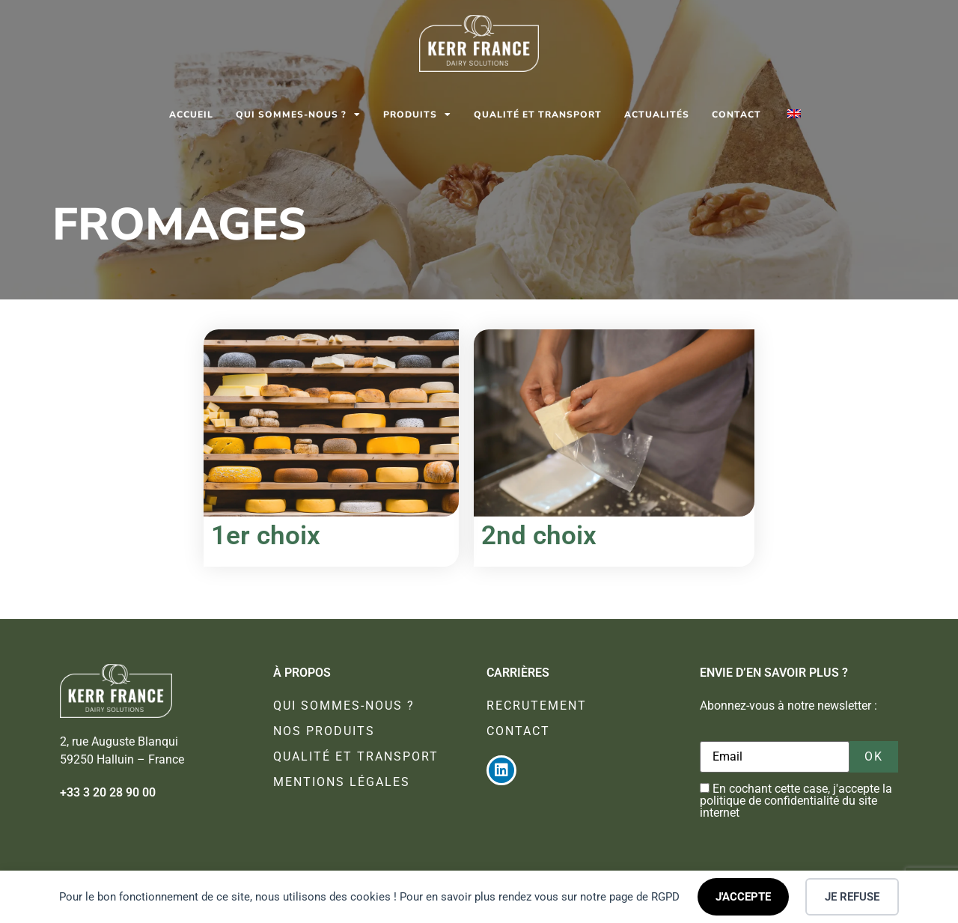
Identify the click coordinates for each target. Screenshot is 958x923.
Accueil (191, 115)
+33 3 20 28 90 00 (108, 792)
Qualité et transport (538, 115)
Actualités (656, 115)
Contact (736, 115)
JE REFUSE (852, 897)
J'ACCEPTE (743, 897)
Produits (417, 115)
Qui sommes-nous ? (298, 115)
